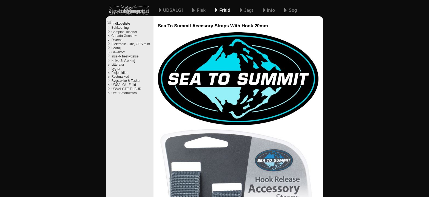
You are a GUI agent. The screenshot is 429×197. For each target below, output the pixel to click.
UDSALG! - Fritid (123, 85)
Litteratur (117, 64)
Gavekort (118, 52)
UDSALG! (173, 10)
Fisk (202, 10)
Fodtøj (116, 48)
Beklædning (120, 28)
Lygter (115, 69)
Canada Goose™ (124, 36)
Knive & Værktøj (123, 61)
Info (271, 10)
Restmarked (120, 77)
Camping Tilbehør (124, 32)
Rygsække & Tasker (125, 81)
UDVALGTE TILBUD (126, 89)
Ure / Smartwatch (124, 93)
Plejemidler (119, 73)
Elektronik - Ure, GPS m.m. (131, 44)
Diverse (117, 40)
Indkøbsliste (118, 22)
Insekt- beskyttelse (124, 56)
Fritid (225, 10)
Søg (293, 10)
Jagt (249, 10)
